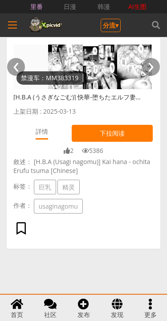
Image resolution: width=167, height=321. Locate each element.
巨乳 (45, 187)
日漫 (70, 6)
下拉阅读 (112, 133)
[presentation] (16, 67)
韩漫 (104, 6)
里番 (36, 6)
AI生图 (137, 6)
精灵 (68, 187)
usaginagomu (58, 206)
